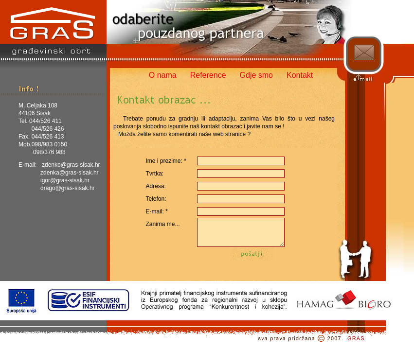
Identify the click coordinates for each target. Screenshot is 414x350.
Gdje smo (256, 75)
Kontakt (300, 75)
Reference (208, 75)
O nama (163, 75)
